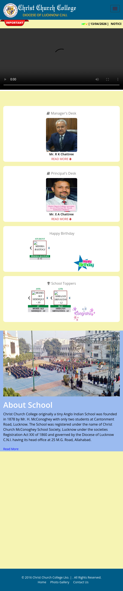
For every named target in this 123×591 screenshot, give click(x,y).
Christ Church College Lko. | (52, 577)
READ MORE (61, 159)
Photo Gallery (59, 582)
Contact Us (81, 582)
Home (42, 582)
